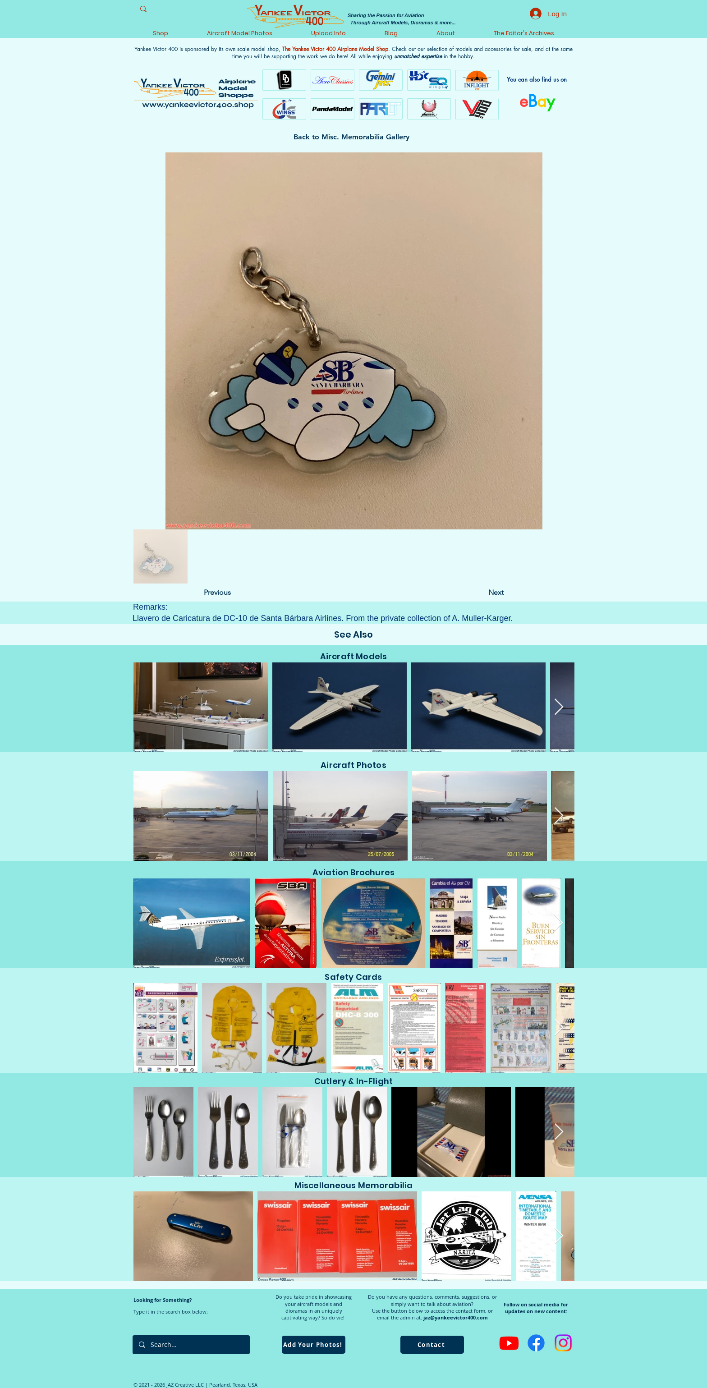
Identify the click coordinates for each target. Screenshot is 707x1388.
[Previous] (233, 593)
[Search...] (191, 1344)
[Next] (481, 593)
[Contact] (432, 1345)
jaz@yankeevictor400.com (455, 1317)
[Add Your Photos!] (313, 1345)
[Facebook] (536, 1343)
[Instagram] (563, 1343)
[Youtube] (509, 1343)
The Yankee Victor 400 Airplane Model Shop (335, 49)
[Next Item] (559, 707)
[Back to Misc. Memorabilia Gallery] (353, 137)
